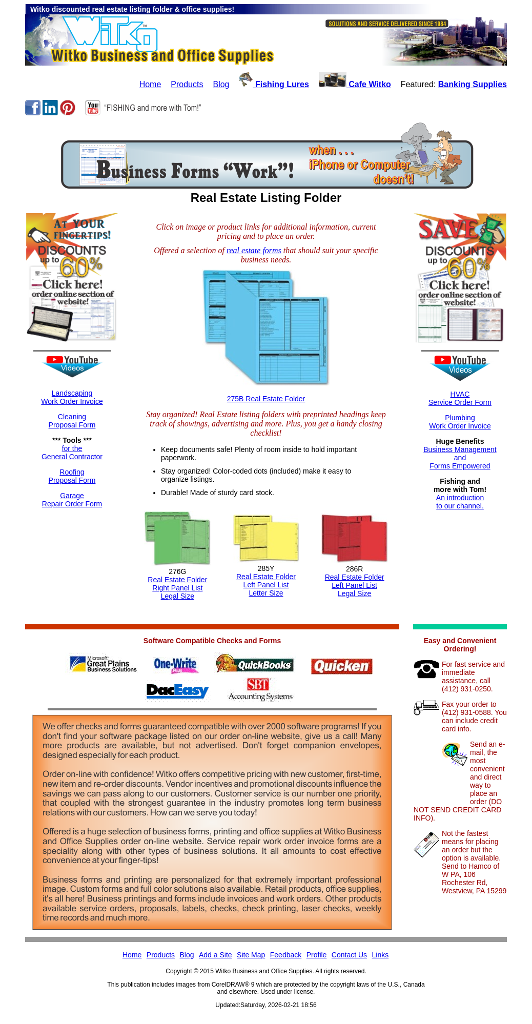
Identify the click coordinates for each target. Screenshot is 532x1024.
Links (380, 955)
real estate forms (254, 250)
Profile (316, 955)
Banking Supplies (472, 84)
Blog (221, 84)
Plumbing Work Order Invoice (459, 422)
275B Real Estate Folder (266, 399)
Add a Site (215, 955)
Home (150, 84)
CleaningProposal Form (72, 421)
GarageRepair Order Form (72, 499)
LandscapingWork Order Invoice (72, 397)
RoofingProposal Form (72, 476)
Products (187, 84)
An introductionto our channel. (460, 502)
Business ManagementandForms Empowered (459, 457)
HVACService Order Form (460, 398)
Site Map (251, 955)
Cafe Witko (355, 84)
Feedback (285, 955)
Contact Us (349, 955)
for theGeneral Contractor (72, 452)
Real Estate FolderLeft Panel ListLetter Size (266, 584)
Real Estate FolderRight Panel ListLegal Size (177, 588)
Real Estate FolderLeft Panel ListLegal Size (354, 585)
